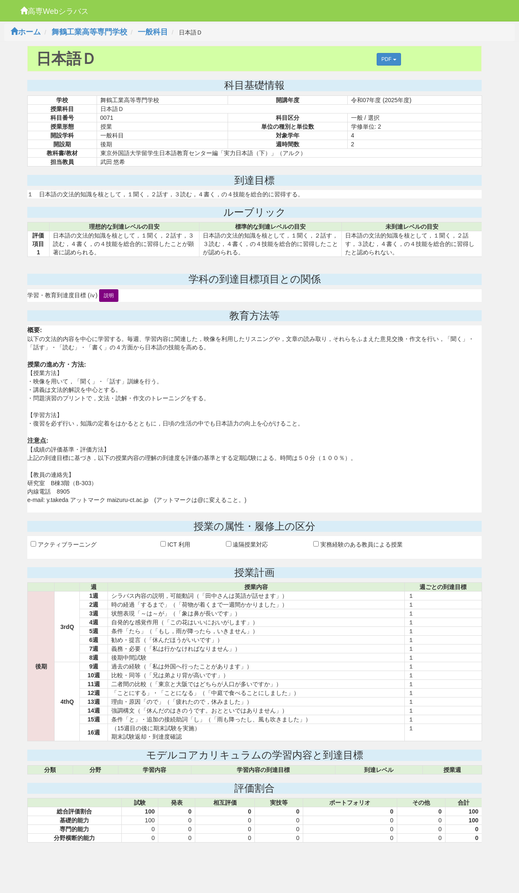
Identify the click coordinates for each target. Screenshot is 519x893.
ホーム (25, 32)
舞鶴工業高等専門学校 (89, 32)
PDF (388, 59)
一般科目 (153, 32)
